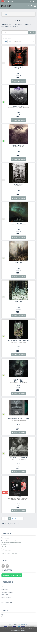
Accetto (18, 630)
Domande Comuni (6, 597)
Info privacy (24, 624)
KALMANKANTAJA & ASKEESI (18, 419)
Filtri (5, 14)
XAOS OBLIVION (18, 106)
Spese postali (4, 595)
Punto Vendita (5, 589)
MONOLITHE (18, 67)
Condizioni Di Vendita (7, 592)
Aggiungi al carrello (18, 81)
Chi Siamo (4, 587)
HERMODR (18, 224)
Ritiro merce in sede (6, 602)
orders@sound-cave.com (8, 540)
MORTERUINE (18, 185)
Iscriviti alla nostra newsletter (12, 575)
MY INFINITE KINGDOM (18, 458)
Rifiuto (23, 630)
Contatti (3, 600)
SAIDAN (18, 498)
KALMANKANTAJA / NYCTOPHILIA (18, 380)
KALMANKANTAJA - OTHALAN (18, 341)
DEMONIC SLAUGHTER (18, 146)
